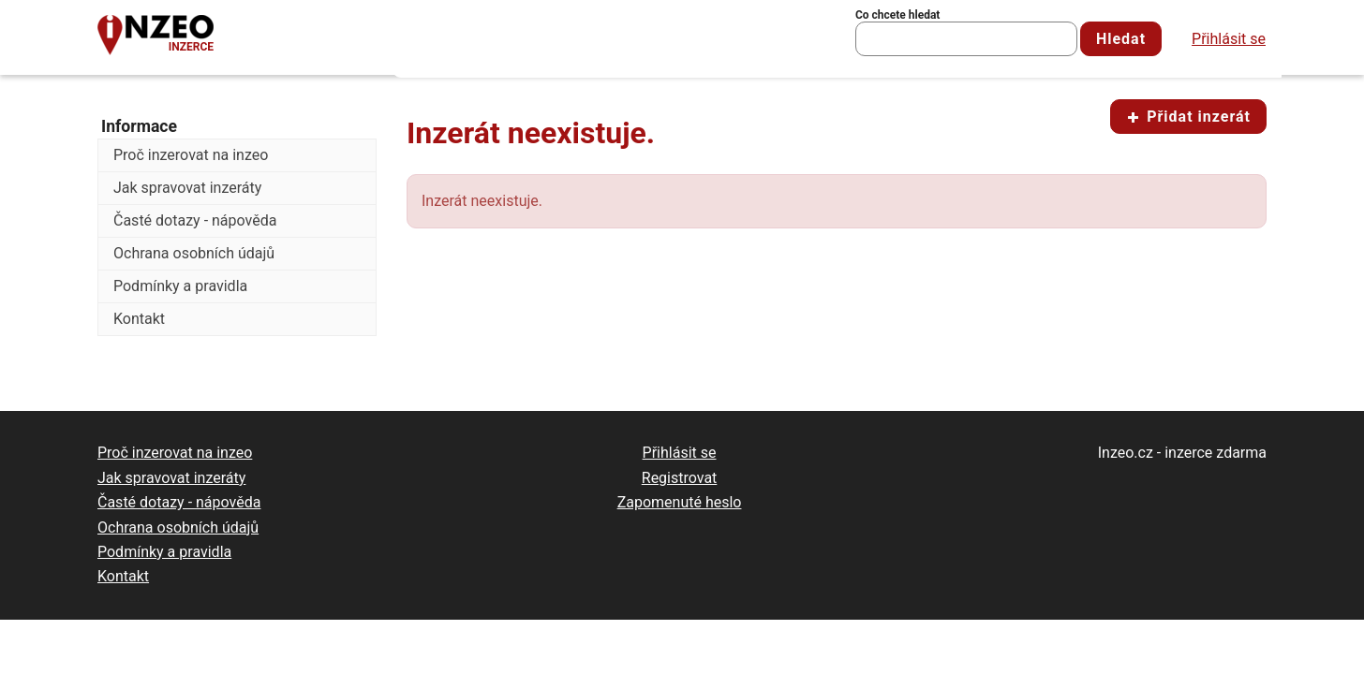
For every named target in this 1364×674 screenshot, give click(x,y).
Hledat (1121, 39)
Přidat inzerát (1188, 116)
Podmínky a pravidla (180, 286)
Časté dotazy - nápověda (194, 220)
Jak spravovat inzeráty (187, 188)
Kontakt (139, 319)
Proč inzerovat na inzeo (190, 155)
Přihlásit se (1229, 39)
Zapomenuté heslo (679, 502)
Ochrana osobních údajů (193, 253)
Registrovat (680, 478)
